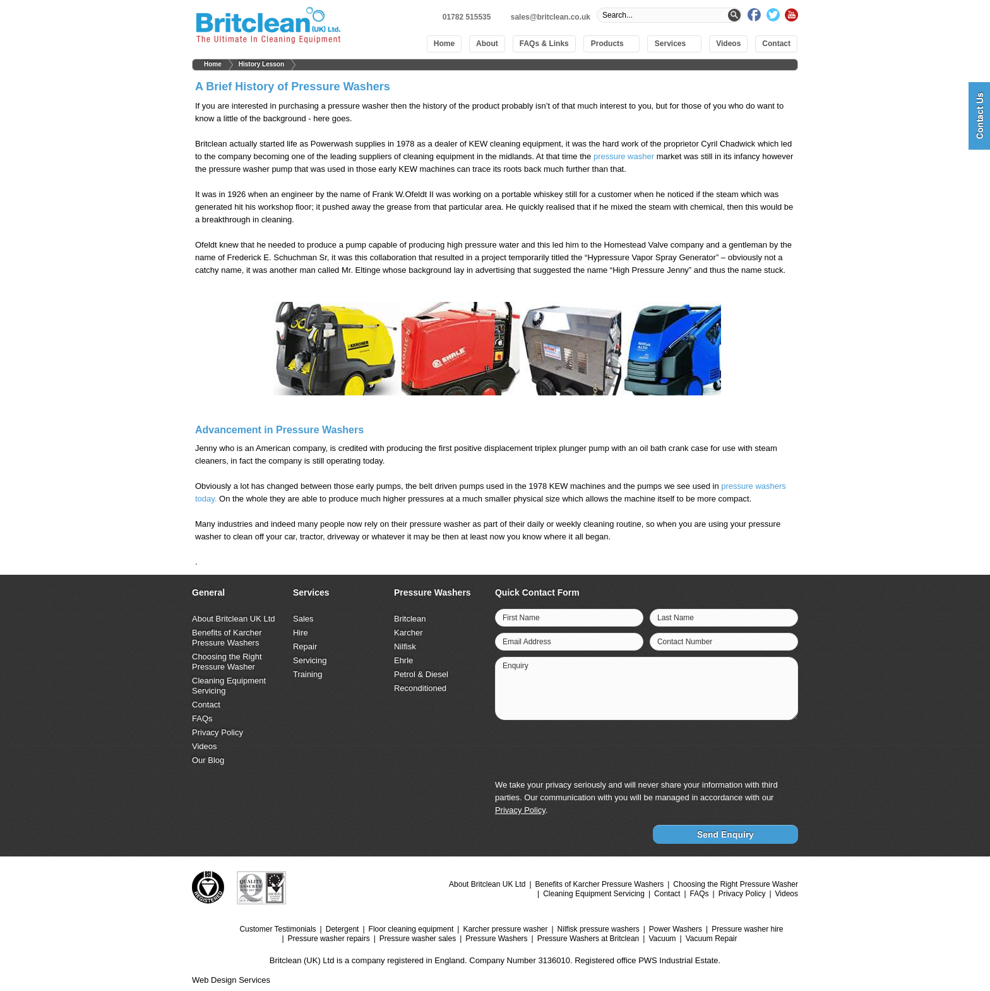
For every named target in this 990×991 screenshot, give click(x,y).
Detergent (342, 929)
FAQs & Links (544, 43)
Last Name (675, 617)
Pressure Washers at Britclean (588, 938)
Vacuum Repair (711, 938)
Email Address (527, 641)
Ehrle (403, 660)
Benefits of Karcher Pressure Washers (227, 637)
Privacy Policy (217, 732)
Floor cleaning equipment (411, 929)
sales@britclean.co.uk (550, 17)
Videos (728, 43)
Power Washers (675, 929)
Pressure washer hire (747, 929)
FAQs (202, 718)
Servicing (309, 660)
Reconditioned (420, 688)
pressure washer (623, 156)
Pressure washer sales (417, 938)
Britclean (410, 618)
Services (670, 43)
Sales (303, 618)
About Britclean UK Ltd (233, 618)
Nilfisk (405, 646)
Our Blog (208, 760)
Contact (776, 43)
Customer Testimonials (277, 929)
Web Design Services (231, 980)
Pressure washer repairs (329, 938)
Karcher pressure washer (505, 929)
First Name (521, 617)
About (487, 43)
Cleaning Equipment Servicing (594, 893)
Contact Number (684, 641)
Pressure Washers (496, 938)
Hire (300, 632)
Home (444, 43)
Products (607, 43)
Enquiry (515, 665)
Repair (305, 646)
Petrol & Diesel (421, 674)
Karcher (408, 632)
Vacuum (662, 938)
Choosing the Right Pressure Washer (227, 661)
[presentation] (701, 751)
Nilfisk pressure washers (599, 929)
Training (307, 674)
